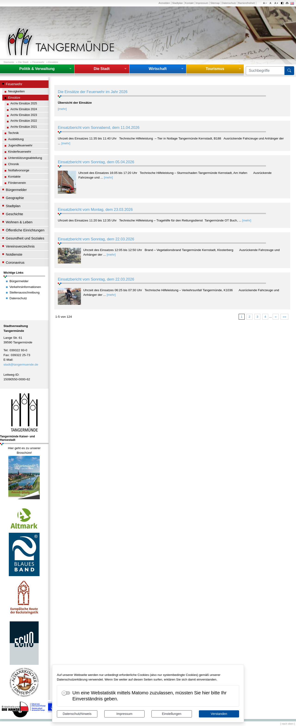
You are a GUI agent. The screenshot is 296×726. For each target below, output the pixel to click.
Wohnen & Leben (19, 222)
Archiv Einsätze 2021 (23, 126)
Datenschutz (229, 3)
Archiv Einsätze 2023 (23, 115)
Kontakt (189, 3)
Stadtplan (177, 3)
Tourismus (215, 69)
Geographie (15, 198)
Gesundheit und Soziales (25, 238)
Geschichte (14, 214)
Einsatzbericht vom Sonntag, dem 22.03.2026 (96, 239)
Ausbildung (16, 139)
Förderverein (17, 183)
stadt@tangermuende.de (20, 364)
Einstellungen (171, 714)
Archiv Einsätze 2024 (23, 109)
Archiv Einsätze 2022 (23, 120)
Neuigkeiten (16, 91)
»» (284, 316)
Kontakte (14, 176)
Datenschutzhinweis (77, 714)
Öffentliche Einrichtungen (25, 230)
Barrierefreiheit (246, 3)
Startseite (8, 62)
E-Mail (7, 359)
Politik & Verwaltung (37, 69)
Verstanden (219, 714)
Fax (6, 355)
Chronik (13, 164)
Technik (13, 133)
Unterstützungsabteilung (25, 158)
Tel (5, 350)
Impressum (124, 714)
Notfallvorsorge (18, 170)
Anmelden (164, 3)
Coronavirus (15, 262)
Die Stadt (23, 62)
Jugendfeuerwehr (20, 145)
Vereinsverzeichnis (20, 246)
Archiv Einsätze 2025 (23, 103)
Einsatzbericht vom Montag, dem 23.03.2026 (95, 209)
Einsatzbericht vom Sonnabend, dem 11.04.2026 (98, 127)
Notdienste (14, 254)
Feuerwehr (38, 62)
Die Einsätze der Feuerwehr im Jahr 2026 (92, 92)
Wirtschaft (158, 69)
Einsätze (53, 62)
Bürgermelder (16, 190)
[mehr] (62, 109)
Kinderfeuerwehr (19, 151)
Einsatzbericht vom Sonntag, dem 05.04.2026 (96, 162)
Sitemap (215, 3)
